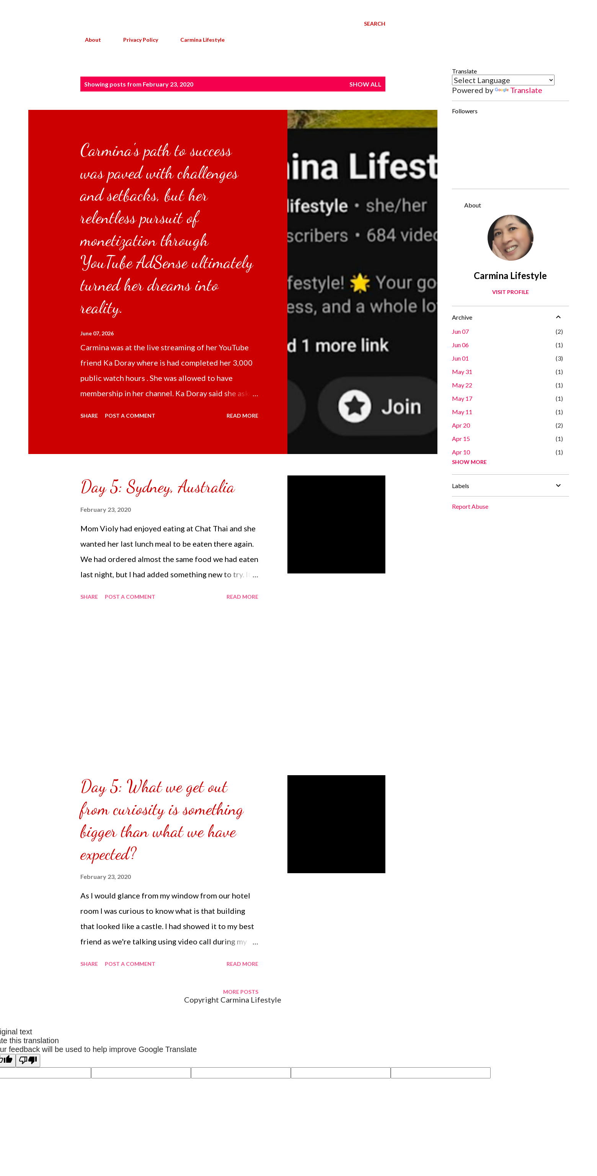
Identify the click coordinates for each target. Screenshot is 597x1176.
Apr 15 (461, 438)
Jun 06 (460, 344)
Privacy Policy (136, 39)
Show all (365, 84)
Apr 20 (461, 425)
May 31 (462, 371)
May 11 (462, 411)
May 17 (462, 398)
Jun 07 (460, 331)
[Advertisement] (169, 689)
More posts (240, 991)
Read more (242, 415)
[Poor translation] (28, 1060)
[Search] (374, 24)
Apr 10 (461, 452)
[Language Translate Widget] (503, 80)
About (88, 39)
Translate (518, 90)
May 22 (462, 385)
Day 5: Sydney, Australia (157, 487)
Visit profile (510, 292)
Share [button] (89, 415)
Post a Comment (130, 415)
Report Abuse (470, 506)
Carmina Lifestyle (198, 39)
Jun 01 (460, 358)
